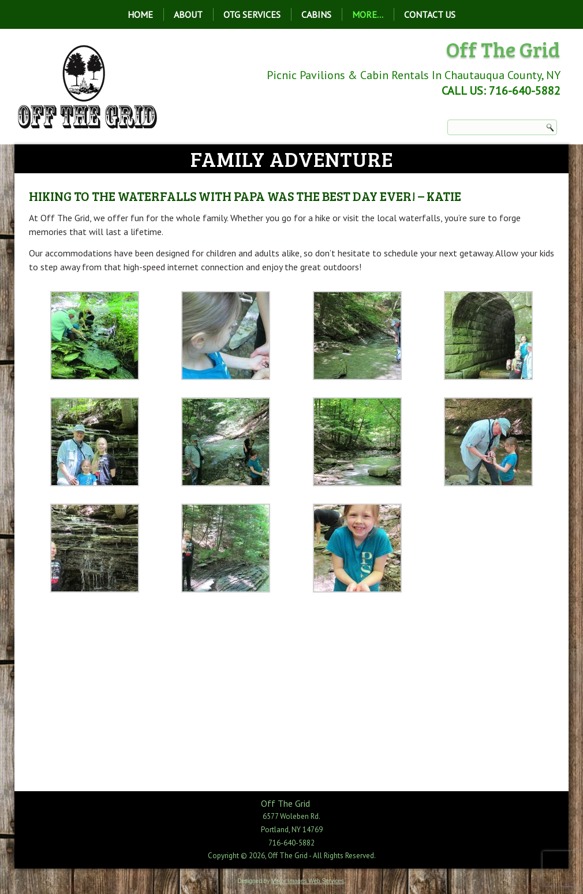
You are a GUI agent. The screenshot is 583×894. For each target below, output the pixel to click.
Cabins (316, 14)
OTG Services (252, 14)
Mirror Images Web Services (307, 881)
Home (140, 14)
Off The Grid (503, 49)
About (188, 14)
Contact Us (429, 14)
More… (367, 14)
